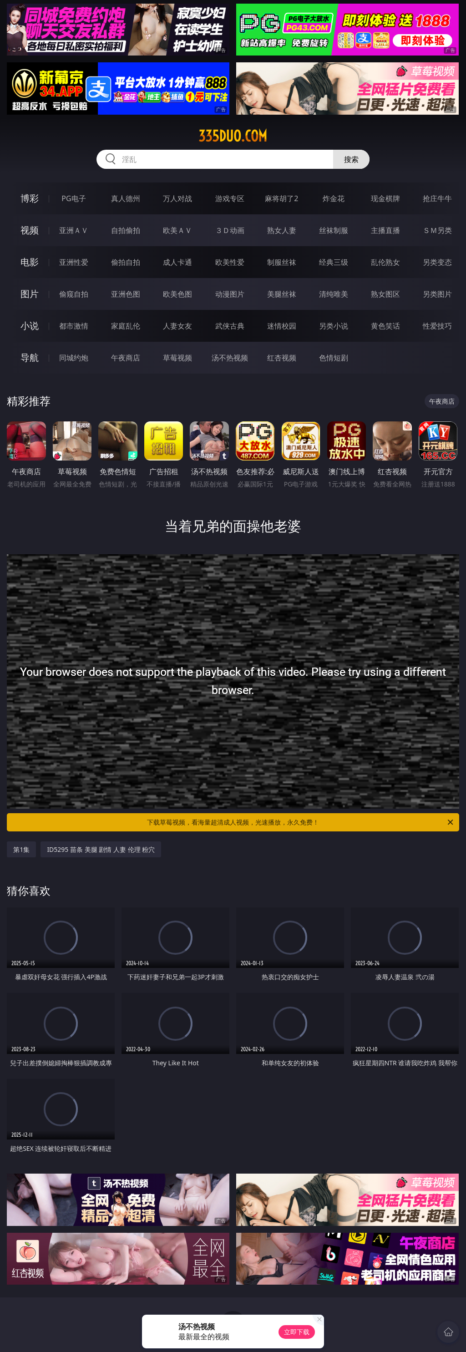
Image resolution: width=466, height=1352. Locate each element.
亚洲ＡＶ (73, 230)
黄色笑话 (385, 326)
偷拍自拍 (125, 262)
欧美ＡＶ (177, 230)
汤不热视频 (230, 358)
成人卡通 (177, 262)
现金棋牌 (385, 198)
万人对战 (177, 198)
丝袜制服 (333, 230)
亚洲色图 (125, 294)
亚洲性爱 (73, 262)
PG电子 (73, 198)
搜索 (351, 159)
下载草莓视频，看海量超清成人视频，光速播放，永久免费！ (301, 822)
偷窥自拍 (73, 294)
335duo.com (232, 136)
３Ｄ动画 (229, 230)
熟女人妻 (281, 230)
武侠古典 (229, 326)
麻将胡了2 (281, 198)
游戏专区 (229, 198)
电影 (29, 262)
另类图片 (437, 294)
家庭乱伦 (125, 326)
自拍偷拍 (125, 230)
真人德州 (125, 198)
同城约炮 (73, 358)
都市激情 (73, 326)
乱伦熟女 (385, 262)
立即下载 (296, 1331)
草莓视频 (177, 358)
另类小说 (333, 326)
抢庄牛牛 (437, 198)
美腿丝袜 (281, 294)
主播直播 (385, 230)
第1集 (21, 849)
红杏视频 (281, 358)
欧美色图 (177, 294)
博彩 (29, 198)
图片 (29, 294)
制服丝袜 (281, 262)
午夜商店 (125, 358)
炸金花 (333, 198)
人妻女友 (177, 326)
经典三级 (333, 262)
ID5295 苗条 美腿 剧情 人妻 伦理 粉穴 (101, 849)
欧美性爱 (229, 262)
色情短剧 (333, 358)
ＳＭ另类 (437, 230)
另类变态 (437, 262)
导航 (29, 357)
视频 (29, 230)
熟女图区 (385, 294)
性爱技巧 (437, 326)
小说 (29, 325)
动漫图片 (229, 294)
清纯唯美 (333, 294)
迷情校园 (281, 326)
